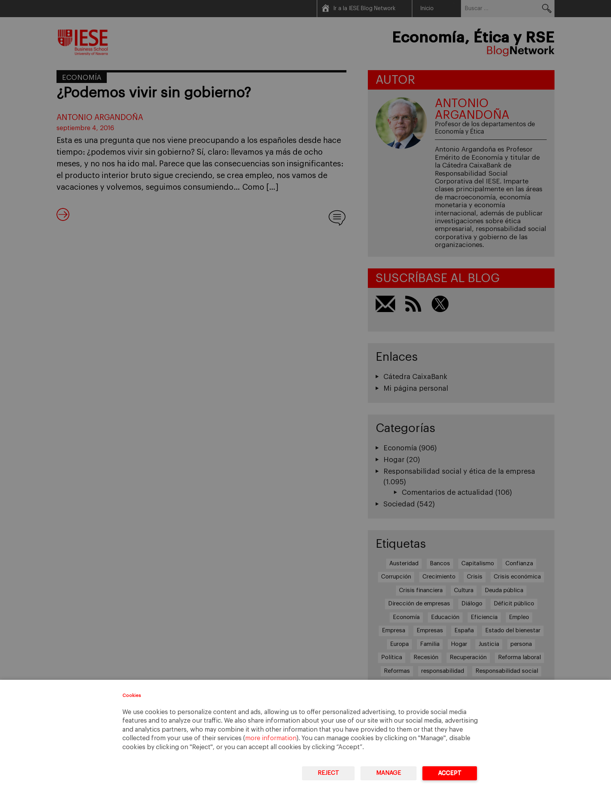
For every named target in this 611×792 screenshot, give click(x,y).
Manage (388, 773)
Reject (328, 773)
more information (271, 738)
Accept (449, 773)
